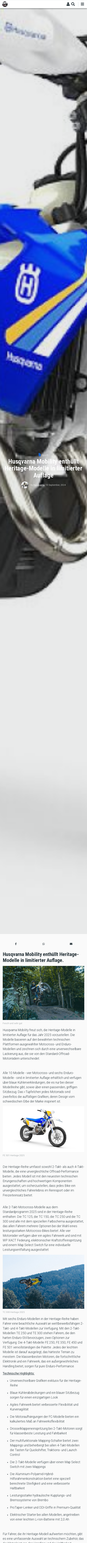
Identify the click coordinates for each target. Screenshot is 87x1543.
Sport (44, 455)
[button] (16, 944)
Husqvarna (38, 485)
